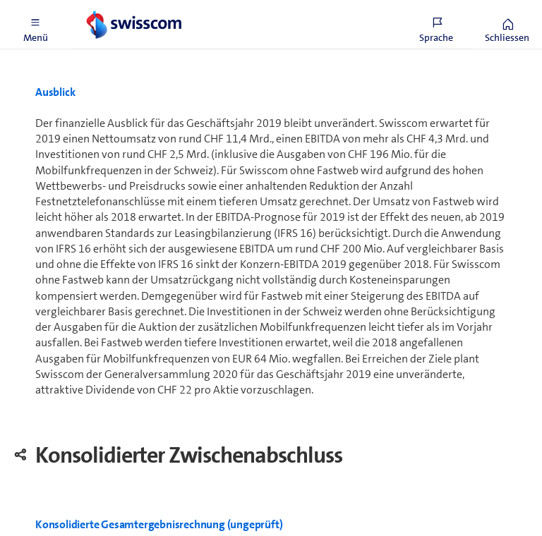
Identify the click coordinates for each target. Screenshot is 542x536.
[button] (35, 24)
